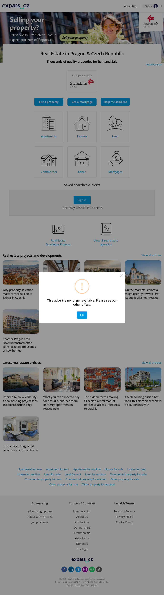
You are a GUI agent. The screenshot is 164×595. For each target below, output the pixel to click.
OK (82, 315)
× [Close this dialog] (121, 276)
